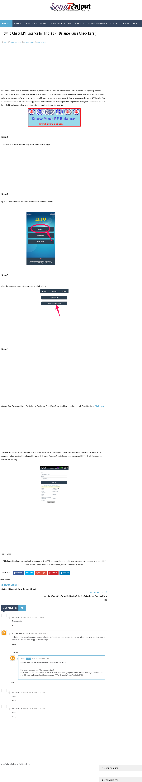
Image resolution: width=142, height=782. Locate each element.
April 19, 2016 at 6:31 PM (39, 639)
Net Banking (28, 48)
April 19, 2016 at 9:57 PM (42, 665)
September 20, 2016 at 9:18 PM (34, 701)
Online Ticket (76, 23)
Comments (41, 48)
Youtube (41, 30)
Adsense (115, 23)
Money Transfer (97, 23)
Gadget (18, 23)
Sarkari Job (58, 23)
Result (44, 23)
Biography (8, 30)
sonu (24, 665)
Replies (17, 658)
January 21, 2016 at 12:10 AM (33, 623)
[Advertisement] (49, 75)
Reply (14, 631)
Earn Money (130, 23)
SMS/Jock (31, 23)
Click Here (10, 419)
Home (7, 23)
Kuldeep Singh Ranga (21, 639)
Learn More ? (107, 81)
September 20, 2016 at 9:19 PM (34, 717)
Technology (24, 30)
